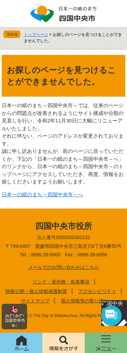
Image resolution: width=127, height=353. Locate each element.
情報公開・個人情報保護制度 (36, 291)
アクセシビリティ (97, 291)
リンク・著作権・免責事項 (61, 282)
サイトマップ (35, 300)
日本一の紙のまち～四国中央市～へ (42, 194)
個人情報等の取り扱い (84, 300)
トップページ (36, 34)
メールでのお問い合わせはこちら (63, 267)
